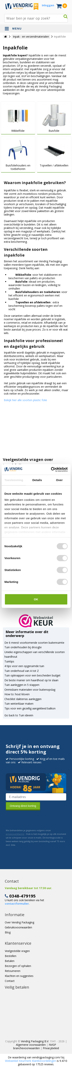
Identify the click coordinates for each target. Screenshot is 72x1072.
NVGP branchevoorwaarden (34, 1046)
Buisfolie (54, 130)
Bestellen (10, 956)
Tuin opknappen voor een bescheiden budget (32, 675)
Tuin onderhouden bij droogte (23, 647)
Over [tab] (59, 480)
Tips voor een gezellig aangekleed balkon (29, 708)
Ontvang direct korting (23, 805)
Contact (10, 981)
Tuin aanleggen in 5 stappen (21, 685)
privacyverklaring (15, 834)
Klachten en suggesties (19, 976)
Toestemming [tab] (13, 480)
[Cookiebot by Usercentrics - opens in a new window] (51, 469)
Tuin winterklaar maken (18, 703)
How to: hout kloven (17, 694)
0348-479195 (22, 896)
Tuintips (9, 661)
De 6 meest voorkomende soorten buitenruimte (34, 642)
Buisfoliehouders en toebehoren (18, 167)
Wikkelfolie (18, 130)
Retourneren (12, 971)
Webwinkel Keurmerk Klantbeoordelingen (30, 1061)
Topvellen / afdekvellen (54, 165)
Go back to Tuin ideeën (18, 715)
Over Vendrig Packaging (19, 922)
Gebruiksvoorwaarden (18, 927)
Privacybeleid (51, 1048)
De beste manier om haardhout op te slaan (31, 680)
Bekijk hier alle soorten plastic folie (25, 400)
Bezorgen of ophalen (18, 966)
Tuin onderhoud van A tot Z (21, 671)
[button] (36, 620)
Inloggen (48, 5)
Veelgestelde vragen (17, 951)
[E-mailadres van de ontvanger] (36, 797)
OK (36, 599)
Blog (8, 932)
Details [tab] (37, 480)
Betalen (9, 961)
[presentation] (35, 819)
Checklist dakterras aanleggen (22, 699)
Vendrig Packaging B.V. (35, 1041)
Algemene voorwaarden (31, 1044)
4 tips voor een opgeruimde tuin (24, 666)
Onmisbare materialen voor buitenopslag (29, 689)
